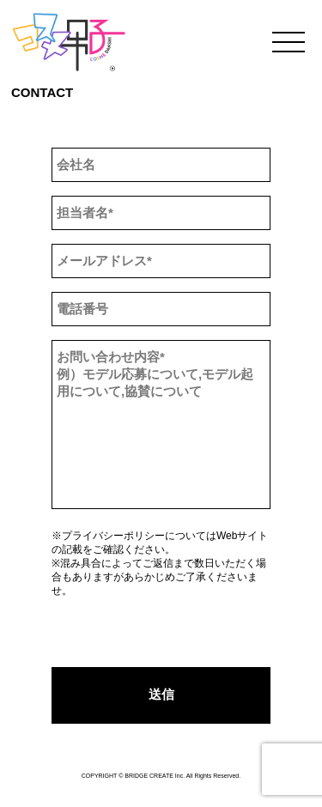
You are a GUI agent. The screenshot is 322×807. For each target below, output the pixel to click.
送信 (161, 694)
